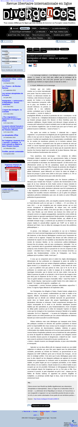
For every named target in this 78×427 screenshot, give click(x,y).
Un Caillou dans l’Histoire (35, 38)
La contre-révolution (60, 28)
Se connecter (8, 41)
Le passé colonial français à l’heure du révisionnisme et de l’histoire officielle (12, 128)
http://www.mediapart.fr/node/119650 (46, 399)
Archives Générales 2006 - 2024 (50, 49)
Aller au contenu (5, 1)
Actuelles (5, 51)
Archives (25, 28)
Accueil (14, 28)
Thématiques (64, 49)
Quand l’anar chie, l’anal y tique (19, 35)
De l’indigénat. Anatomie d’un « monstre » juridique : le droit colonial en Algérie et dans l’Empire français (13, 143)
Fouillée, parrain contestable (13, 151)
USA (50, 38)
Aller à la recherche (16, 1)
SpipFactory (73, 425)
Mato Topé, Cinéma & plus (59, 32)
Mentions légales (44, 411)
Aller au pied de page (28, 1)
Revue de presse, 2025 (10, 189)
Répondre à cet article (40, 406)
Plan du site (26, 411)
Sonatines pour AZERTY (62, 35)
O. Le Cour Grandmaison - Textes (37, 51)
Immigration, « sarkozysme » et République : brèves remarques (13, 102)
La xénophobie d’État (10, 135)
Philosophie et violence (9, 58)
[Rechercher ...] (63, 41)
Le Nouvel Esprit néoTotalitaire (21, 32)
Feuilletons (44, 28)
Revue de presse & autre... (41, 35)
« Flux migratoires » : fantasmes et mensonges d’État (11, 119)
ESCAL (71, 424)
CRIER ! (34, 28)
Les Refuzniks (41, 32)
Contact (34, 411)
